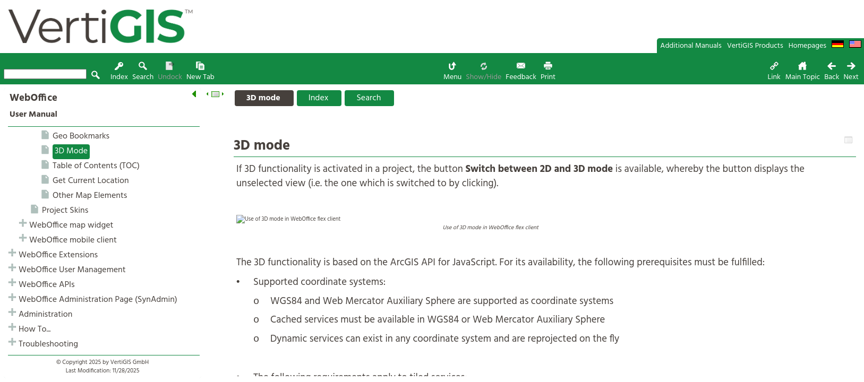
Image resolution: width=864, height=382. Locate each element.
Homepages (807, 46)
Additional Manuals (691, 46)
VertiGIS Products (755, 46)
